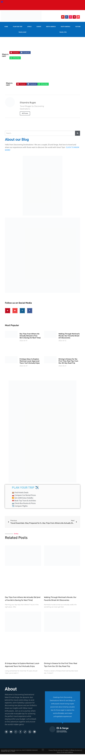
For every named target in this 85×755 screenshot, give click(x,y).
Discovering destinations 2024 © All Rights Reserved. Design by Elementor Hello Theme (19, 751)
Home (6, 26)
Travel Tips (63, 32)
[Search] (77, 133)
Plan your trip (17, 26)
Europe (39, 26)
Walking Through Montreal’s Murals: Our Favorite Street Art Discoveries (69, 336)
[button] (2, 1)
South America (65, 26)
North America (51, 26)
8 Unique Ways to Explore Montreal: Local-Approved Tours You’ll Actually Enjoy (30, 361)
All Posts (25, 113)
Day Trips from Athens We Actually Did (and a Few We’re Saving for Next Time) (30, 336)
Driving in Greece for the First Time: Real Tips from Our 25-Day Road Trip (68, 361)
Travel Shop (22, 32)
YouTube (78, 26)
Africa (29, 26)
